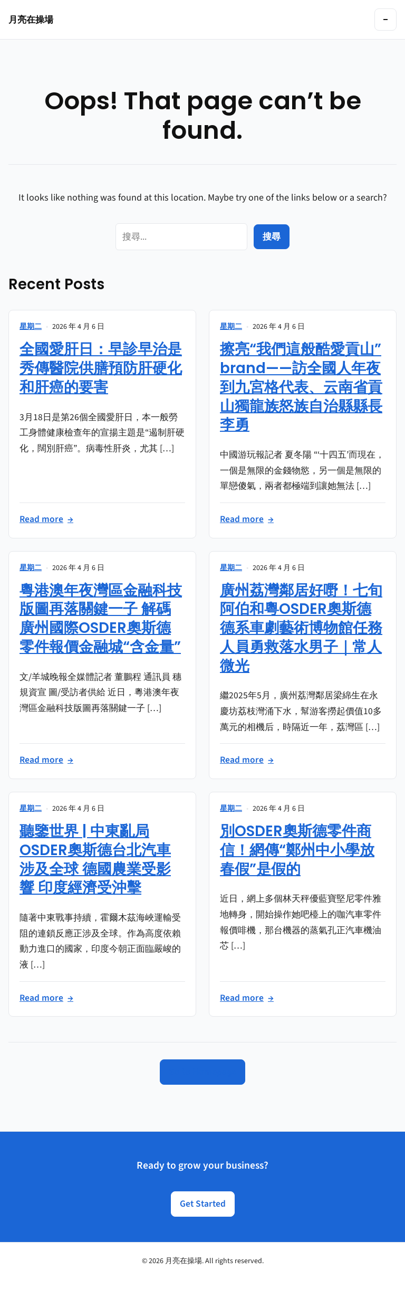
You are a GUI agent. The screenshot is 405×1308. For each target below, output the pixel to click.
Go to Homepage (202, 1071)
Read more (46, 519)
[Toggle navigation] (385, 19)
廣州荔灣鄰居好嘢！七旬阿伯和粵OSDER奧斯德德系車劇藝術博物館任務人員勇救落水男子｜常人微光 (301, 628)
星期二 (31, 326)
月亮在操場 (30, 19)
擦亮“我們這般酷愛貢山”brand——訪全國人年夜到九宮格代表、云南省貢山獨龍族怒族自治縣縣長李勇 (301, 387)
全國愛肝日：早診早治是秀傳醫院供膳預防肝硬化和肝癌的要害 (101, 368)
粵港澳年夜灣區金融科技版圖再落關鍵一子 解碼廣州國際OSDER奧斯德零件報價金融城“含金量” (101, 618)
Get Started (203, 1203)
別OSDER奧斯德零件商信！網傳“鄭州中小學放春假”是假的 (297, 850)
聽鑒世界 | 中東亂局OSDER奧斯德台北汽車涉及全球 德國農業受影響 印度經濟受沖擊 (95, 859)
